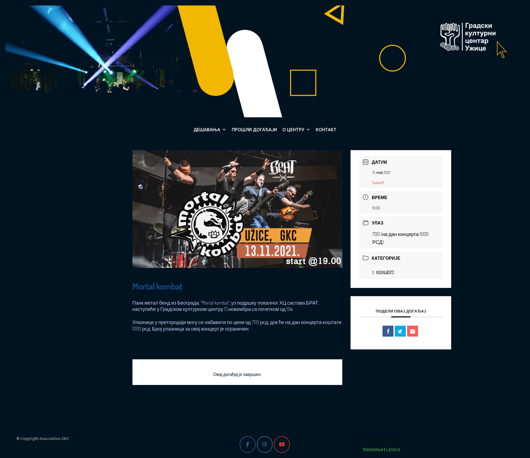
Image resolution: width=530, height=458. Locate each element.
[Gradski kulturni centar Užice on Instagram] (265, 444)
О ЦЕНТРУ (296, 129)
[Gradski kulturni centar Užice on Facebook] (247, 444)
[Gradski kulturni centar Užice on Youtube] (281, 444)
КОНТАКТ (326, 129)
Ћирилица (373, 449)
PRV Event (156, 407)
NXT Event (438, 407)
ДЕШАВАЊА (209, 129)
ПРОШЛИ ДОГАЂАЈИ (254, 129)
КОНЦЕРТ (383, 272)
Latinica (393, 449)
